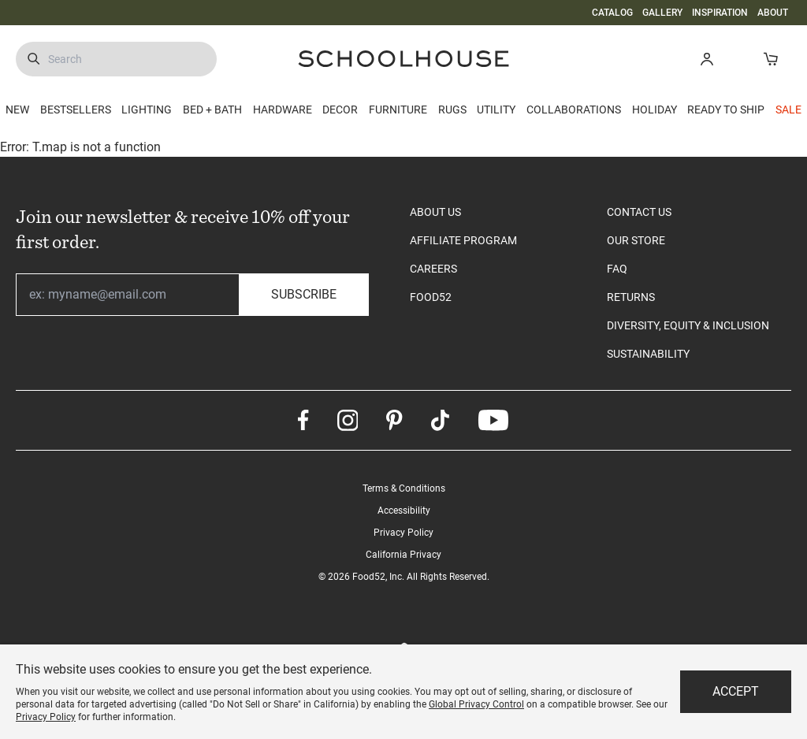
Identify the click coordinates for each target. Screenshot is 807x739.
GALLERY (662, 12)
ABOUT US (435, 212)
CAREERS (433, 268)
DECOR (340, 109)
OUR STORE (636, 240)
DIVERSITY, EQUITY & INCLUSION (688, 325)
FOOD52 (431, 297)
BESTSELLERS (75, 109)
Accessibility (403, 510)
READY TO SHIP (725, 109)
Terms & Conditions (404, 488)
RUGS (452, 109)
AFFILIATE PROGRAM (463, 240)
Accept (735, 691)
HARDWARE (282, 109)
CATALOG (612, 12)
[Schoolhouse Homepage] (403, 58)
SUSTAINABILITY (648, 353)
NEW (17, 109)
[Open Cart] (770, 59)
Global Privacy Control (476, 704)
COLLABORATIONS (573, 109)
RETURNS (631, 297)
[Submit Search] (33, 59)
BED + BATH (212, 109)
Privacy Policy (403, 532)
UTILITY (496, 109)
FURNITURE (398, 109)
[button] (706, 59)
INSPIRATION (720, 12)
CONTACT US (639, 212)
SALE (788, 109)
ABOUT (772, 12)
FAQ (617, 268)
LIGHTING (146, 109)
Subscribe (304, 294)
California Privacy (403, 554)
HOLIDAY (654, 109)
